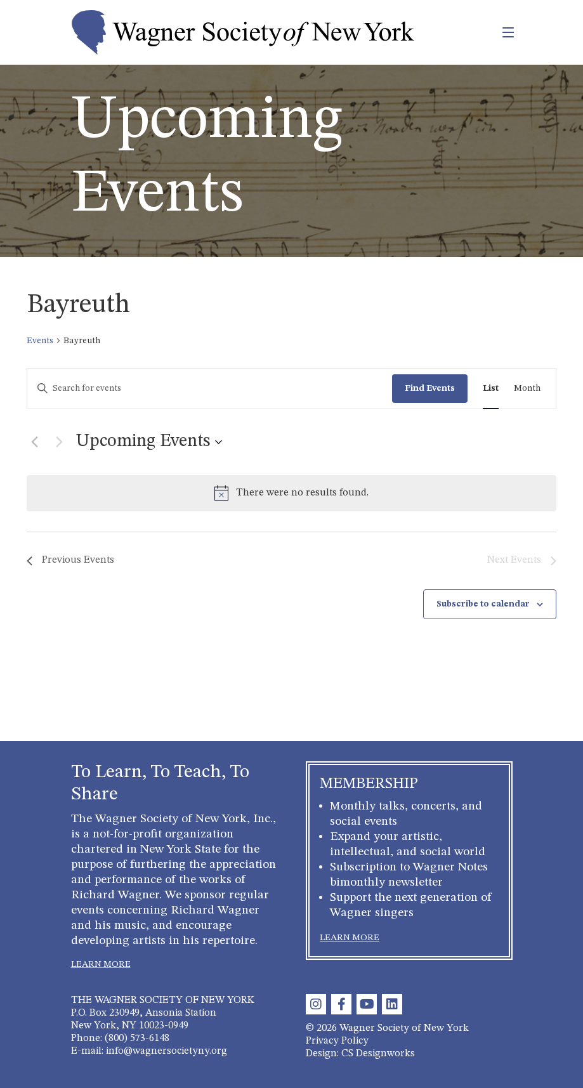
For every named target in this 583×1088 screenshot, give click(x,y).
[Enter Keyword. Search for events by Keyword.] (209, 389)
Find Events (430, 388)
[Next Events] (59, 442)
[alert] (291, 493)
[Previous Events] (34, 442)
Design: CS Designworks (360, 1054)
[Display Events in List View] (491, 389)
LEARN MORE (101, 964)
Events (40, 340)
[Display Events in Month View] (527, 389)
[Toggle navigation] (481, 32)
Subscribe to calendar (483, 604)
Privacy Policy (337, 1041)
